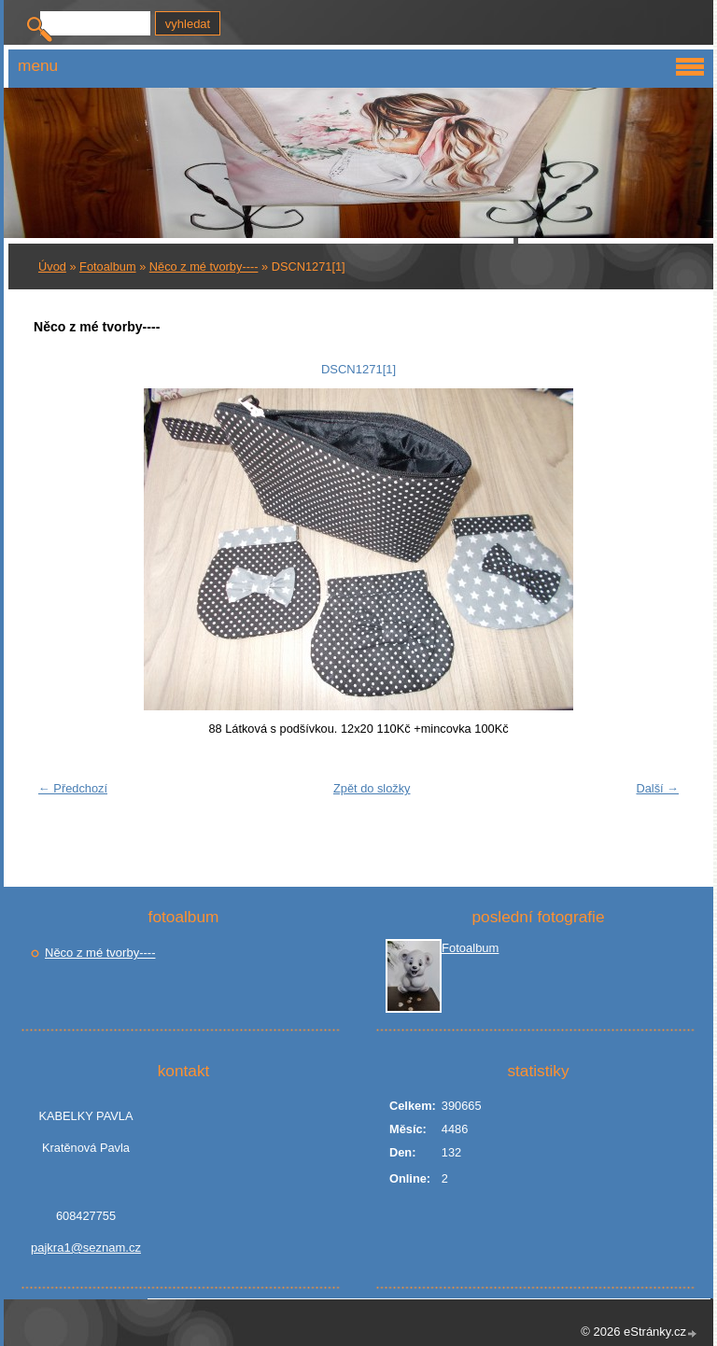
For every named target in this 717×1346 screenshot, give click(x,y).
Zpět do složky (372, 788)
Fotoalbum (107, 266)
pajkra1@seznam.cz (86, 1248)
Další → (657, 788)
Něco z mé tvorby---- (204, 266)
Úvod (52, 266)
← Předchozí (72, 788)
